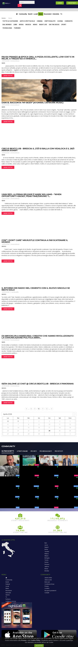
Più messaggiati (46, 451)
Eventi (30, 14)
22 (28, 431)
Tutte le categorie (10, 21)
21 (18, 431)
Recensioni (47, 14)
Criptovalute (49, 21)
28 (18, 434)
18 (59, 427)
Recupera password (50, 590)
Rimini (46, 569)
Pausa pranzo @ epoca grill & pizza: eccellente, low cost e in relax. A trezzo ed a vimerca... (38, 58)
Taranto (47, 551)
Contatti (47, 593)
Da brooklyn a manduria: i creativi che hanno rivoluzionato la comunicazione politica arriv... (38, 337)
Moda (21, 24)
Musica (28, 24)
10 (39, 409)
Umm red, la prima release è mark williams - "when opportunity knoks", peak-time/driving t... (31, 195)
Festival (8, 584)
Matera (47, 554)
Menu (6, 4)
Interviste (56, 14)
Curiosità (68, 21)
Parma (46, 562)
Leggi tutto (8, 75)
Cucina (60, 21)
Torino (46, 560)
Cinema (39, 21)
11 (42, 409)
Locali (35, 14)
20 (8, 431)
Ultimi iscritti (8, 451)
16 (39, 427)
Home (4, 18)
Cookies (47, 588)
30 (8, 421)
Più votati (59, 451)
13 (8, 427)
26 (70, 431)
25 (59, 431)
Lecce (46, 545)
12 (46, 409)
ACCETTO (39, 645)
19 (70, 427)
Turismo (17, 28)
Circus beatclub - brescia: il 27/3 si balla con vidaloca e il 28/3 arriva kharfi (38, 149)
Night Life (43, 24)
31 (18, 421)
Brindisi (47, 571)
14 (18, 427)
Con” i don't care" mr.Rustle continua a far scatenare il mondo (35, 241)
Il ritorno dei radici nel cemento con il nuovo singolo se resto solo (36, 289)
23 (39, 431)
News (41, 14)
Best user (47, 582)
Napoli (46, 547)
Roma (46, 549)
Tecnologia (7, 28)
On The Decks (54, 24)
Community (23, 14)
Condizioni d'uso (49, 584)
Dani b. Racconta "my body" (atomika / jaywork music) (32, 102)
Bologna (47, 558)
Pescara (47, 564)
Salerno (47, 566)
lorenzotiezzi (15, 61)
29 (28, 434)
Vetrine (8, 595)
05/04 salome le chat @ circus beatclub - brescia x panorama (38, 383)
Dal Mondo (7, 24)
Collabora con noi (11, 601)
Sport (63, 24)
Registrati (72, 3)
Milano (46, 556)
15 (28, 427)
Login (60, 3)
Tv (61, 14)
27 (8, 434)
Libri (15, 24)
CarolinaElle (15, 292)
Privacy (47, 586)
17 (49, 427)
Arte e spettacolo (27, 21)
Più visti (34, 451)
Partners (8, 599)
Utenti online (22, 451)
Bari (46, 543)
